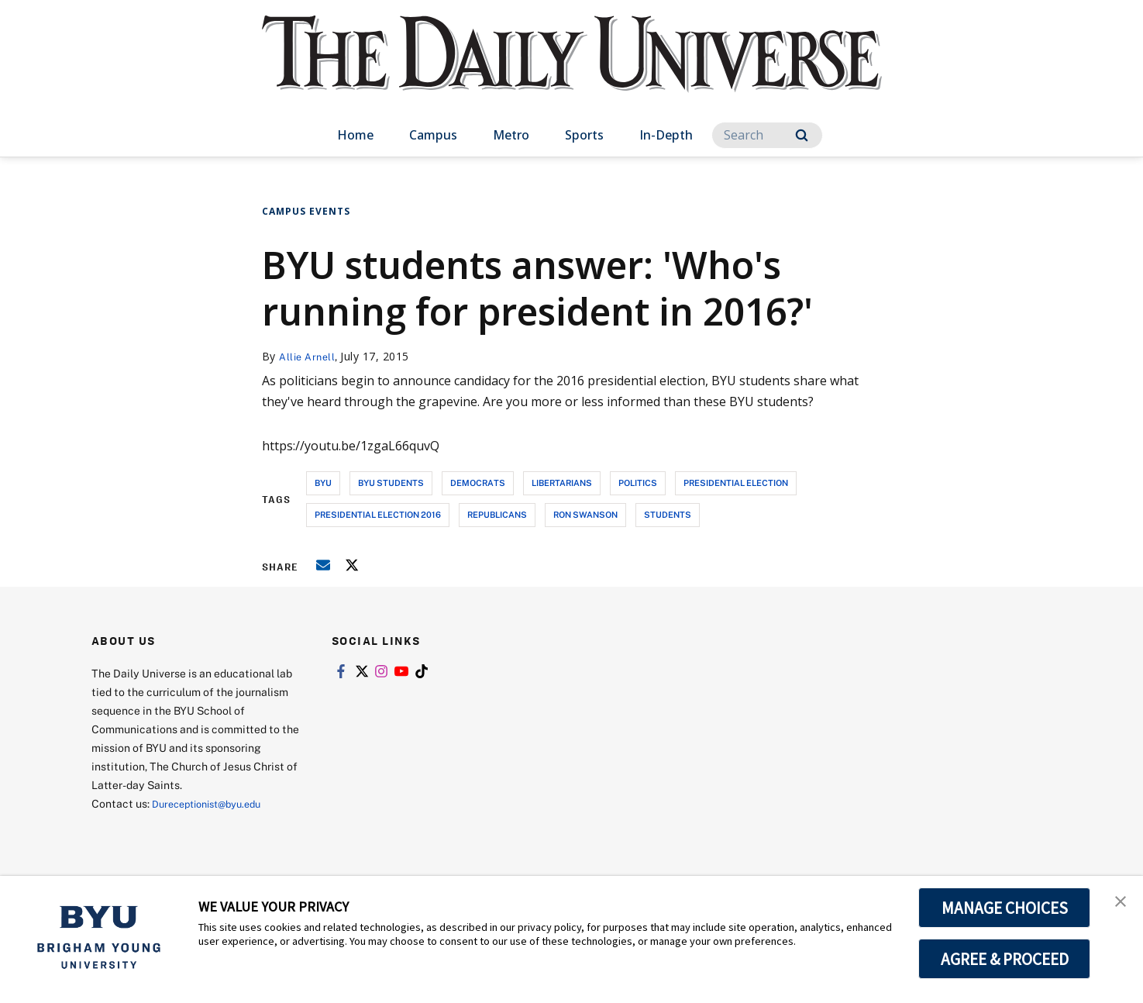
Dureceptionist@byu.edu (214, 802)
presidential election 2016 (378, 514)
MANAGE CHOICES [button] (1005, 908)
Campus (433, 134)
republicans (497, 514)
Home (355, 134)
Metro (511, 134)
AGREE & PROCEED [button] (1005, 959)
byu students (391, 482)
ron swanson (585, 514)
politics (637, 482)
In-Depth (666, 134)
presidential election (735, 482)
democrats (477, 482)
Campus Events (306, 211)
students (667, 514)
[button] (1117, 904)
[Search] (767, 135)
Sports (584, 134)
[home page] (572, 69)
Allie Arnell (309, 356)
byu (323, 482)
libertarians (562, 482)
